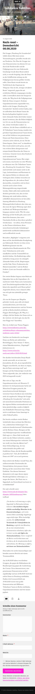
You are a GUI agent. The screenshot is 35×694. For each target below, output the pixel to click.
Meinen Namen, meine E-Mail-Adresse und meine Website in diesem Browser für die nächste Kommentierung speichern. (17, 663)
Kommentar (7, 615)
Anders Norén (29, 690)
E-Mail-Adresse (8, 644)
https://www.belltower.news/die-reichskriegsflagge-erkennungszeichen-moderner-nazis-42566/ (16, 330)
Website (5, 652)
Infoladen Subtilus (17, 8)
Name (5, 635)
